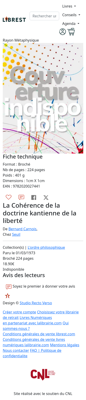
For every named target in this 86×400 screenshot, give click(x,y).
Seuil (16, 234)
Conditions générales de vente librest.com (39, 333)
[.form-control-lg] (44, 16)
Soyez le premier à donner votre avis (40, 286)
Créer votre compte (19, 312)
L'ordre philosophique (46, 247)
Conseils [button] (69, 14)
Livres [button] (67, 6)
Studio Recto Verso (36, 302)
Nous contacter (16, 350)
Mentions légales (64, 344)
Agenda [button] (69, 23)
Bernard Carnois (22, 228)
